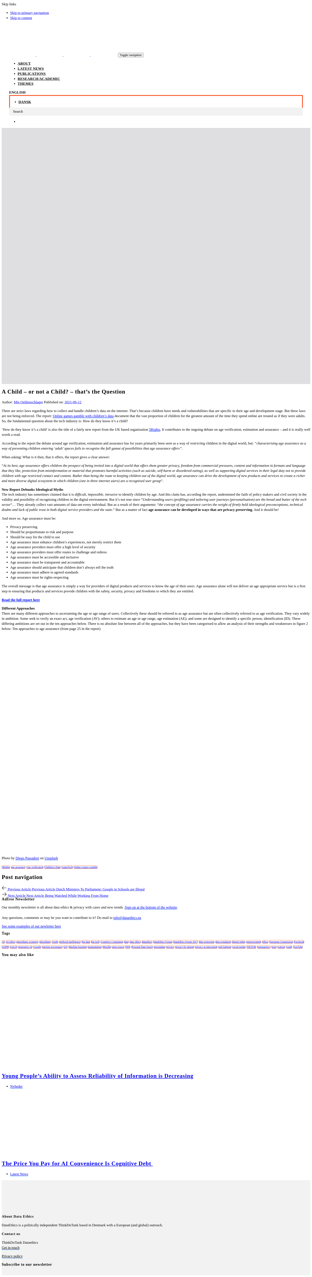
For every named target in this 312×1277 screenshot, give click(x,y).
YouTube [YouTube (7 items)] (298, 946)
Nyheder (16, 1086)
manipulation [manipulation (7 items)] (94, 946)
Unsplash (51, 858)
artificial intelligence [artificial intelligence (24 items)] (70, 941)
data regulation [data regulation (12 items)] (223, 941)
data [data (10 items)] (126, 941)
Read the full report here (21, 600)
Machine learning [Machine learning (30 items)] (78, 946)
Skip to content (21, 18)
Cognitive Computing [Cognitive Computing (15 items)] (112, 941)
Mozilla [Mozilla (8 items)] (107, 946)
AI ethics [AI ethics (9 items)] (10, 941)
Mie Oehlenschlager (28, 402)
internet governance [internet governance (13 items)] (52, 946)
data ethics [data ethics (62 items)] (135, 941)
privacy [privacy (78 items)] (170, 946)
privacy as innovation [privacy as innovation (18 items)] (206, 946)
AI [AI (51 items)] (3, 941)
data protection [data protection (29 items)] (206, 941)
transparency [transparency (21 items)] (263, 946)
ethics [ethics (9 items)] (265, 941)
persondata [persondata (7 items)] (159, 946)
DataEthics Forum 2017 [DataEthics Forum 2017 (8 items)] (185, 941)
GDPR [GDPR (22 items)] (5, 946)
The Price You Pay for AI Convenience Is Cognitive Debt (77, 1163)
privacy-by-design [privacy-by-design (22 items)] (184, 946)
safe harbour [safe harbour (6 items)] (224, 946)
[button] (17, 92)
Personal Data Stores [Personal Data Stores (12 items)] (142, 946)
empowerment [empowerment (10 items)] (253, 941)
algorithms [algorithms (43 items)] (44, 941)
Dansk (24, 102)
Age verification (35, 867)
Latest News (19, 1174)
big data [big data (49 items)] (86, 941)
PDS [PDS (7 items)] (127, 946)
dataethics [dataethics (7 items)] (147, 941)
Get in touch (11, 1248)
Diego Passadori (27, 858)
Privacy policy (12, 1256)
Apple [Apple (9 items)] (55, 941)
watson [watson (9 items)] (281, 946)
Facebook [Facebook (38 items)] (299, 941)
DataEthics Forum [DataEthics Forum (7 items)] (162, 941)
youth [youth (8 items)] (289, 946)
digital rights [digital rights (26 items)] (238, 941)
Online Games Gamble (85, 867)
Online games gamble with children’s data (83, 416)
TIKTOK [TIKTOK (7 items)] (251, 946)
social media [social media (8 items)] (238, 946)
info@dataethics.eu (127, 918)
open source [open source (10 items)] (118, 946)
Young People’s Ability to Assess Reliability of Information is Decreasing (97, 1076)
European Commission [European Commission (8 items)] (281, 941)
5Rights (154, 430)
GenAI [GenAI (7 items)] (13, 946)
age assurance (18, 867)
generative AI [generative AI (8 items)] (25, 946)
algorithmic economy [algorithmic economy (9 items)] (27, 941)
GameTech (67, 867)
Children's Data (52, 867)
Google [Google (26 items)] (37, 946)
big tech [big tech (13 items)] (95, 941)
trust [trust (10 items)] (274, 946)
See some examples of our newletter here (31, 926)
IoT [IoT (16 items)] (65, 946)
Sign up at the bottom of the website (151, 907)
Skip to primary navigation (29, 13)
